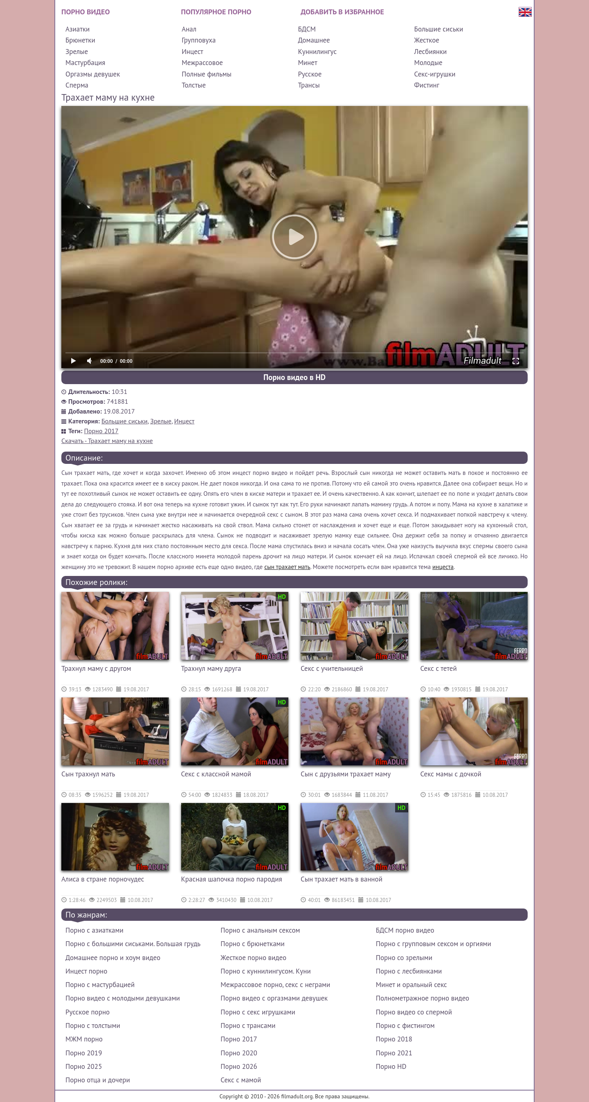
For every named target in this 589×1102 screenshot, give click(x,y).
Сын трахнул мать (88, 773)
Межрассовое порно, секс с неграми (275, 984)
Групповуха (199, 40)
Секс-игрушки (435, 74)
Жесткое (426, 40)
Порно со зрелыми (404, 957)
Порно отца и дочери (97, 1079)
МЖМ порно (84, 1039)
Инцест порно (86, 971)
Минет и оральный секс (411, 984)
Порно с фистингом (405, 1025)
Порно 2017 (101, 431)
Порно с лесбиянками (409, 971)
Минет (307, 62)
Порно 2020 (238, 1052)
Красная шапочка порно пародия (231, 879)
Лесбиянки (430, 51)
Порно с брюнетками (252, 943)
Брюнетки (80, 40)
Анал (189, 29)
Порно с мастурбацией (100, 984)
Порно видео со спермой (414, 1012)
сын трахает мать (287, 567)
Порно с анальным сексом (260, 930)
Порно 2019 (83, 1052)
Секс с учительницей (332, 668)
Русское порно (87, 1012)
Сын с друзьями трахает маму (346, 773)
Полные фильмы (207, 74)
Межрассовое (202, 62)
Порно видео (85, 11)
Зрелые (76, 51)
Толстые (194, 85)
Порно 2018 (394, 1039)
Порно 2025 (83, 1066)
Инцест (192, 51)
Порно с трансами (247, 1025)
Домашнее (314, 40)
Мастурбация (85, 62)
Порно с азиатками (94, 930)
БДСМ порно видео (405, 930)
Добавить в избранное (342, 11)
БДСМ (307, 29)
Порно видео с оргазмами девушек (274, 998)
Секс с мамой (240, 1079)
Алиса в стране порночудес (102, 879)
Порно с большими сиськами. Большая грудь (132, 943)
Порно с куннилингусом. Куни (265, 971)
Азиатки (77, 29)
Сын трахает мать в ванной (341, 879)
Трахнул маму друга (211, 668)
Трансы (308, 85)
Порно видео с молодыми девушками (122, 998)
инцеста (443, 567)
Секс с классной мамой (216, 773)
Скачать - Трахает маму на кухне (107, 440)
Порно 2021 (394, 1052)
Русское (309, 74)
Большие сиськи (438, 29)
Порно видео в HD (294, 377)
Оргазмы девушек (92, 74)
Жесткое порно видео (253, 957)
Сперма (76, 85)
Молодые (428, 62)
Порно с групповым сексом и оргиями (433, 943)
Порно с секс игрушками (257, 1012)
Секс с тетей (438, 668)
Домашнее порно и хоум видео (112, 957)
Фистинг (426, 85)
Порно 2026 (238, 1066)
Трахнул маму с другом (96, 668)
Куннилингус (317, 51)
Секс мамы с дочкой (450, 773)
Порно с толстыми (92, 1025)
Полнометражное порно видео (422, 998)
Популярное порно (216, 11)
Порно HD (391, 1066)
